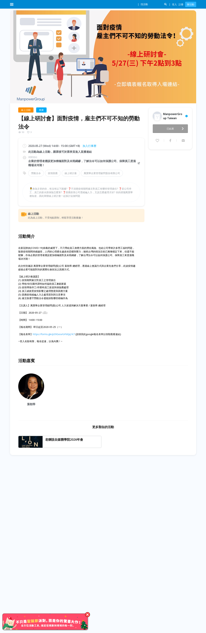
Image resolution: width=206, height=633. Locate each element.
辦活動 (190, 4)
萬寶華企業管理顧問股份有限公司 (102, 173)
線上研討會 (71, 173)
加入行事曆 (89, 146)
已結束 (176, 128)
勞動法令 (36, 173)
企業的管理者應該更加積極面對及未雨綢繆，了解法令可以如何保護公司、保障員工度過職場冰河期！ (84, 163)
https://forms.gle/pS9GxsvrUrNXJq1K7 (54, 334)
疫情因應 (53, 173)
